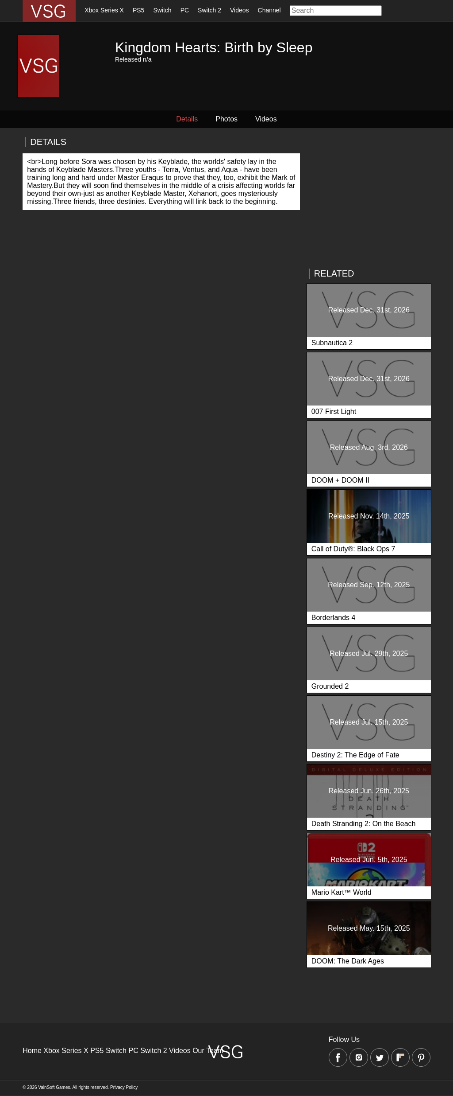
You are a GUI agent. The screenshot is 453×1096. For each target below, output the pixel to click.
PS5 (138, 10)
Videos (239, 10)
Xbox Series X (104, 10)
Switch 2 (209, 10)
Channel (269, 10)
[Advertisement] (368, 198)
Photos (226, 119)
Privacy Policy (124, 1087)
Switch (162, 10)
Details (187, 119)
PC (184, 10)
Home (32, 1050)
